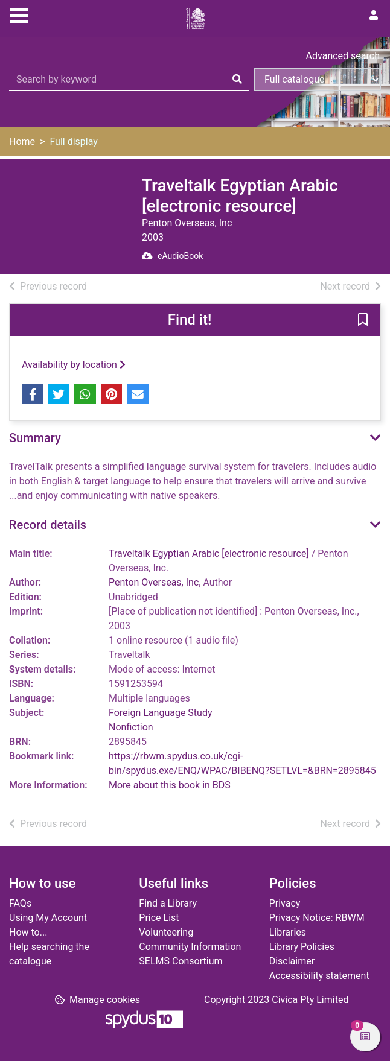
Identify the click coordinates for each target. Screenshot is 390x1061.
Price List (159, 917)
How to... (28, 932)
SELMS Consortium (180, 961)
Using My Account (48, 917)
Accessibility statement (319, 975)
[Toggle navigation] (19, 14)
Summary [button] (35, 438)
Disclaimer (292, 961)
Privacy (285, 903)
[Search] (237, 79)
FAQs (20, 903)
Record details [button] (47, 525)
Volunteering (166, 932)
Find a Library (168, 903)
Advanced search (343, 56)
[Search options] (317, 79)
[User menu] (373, 16)
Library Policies (301, 946)
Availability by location (74, 364)
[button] (362, 321)
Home (22, 141)
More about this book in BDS (170, 785)
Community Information (190, 946)
